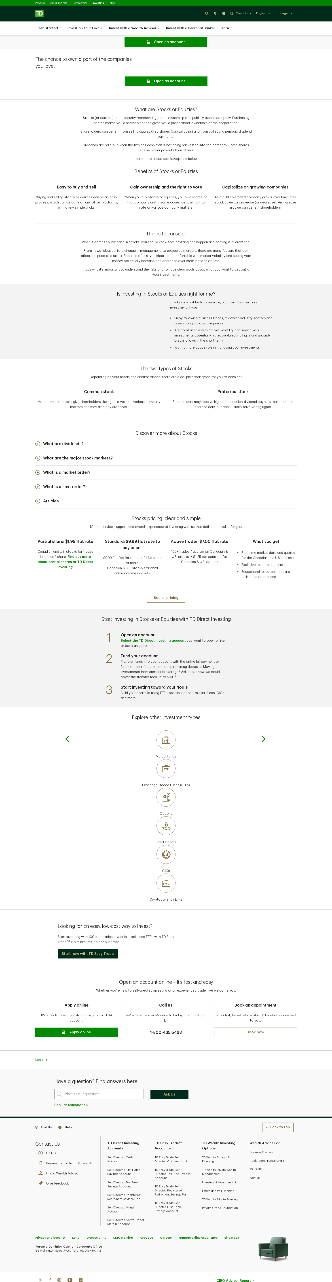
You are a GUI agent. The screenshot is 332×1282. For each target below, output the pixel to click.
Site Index (231, 1223)
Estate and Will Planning (218, 1176)
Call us (48, 1139)
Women (255, 1163)
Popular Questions (71, 1091)
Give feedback (55, 1169)
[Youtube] (70, 1266)
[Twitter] (40, 1266)
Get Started (49, 28)
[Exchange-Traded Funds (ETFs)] (166, 759)
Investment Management (219, 1168)
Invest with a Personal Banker (190, 28)
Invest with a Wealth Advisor (134, 28)
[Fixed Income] (166, 816)
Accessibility (96, 1223)
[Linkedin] (80, 1266)
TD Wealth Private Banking (220, 1185)
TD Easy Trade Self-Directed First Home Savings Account (168, 1192)
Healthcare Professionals (267, 1146)
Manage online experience (198, 1223)
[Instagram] (59, 1266)
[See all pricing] (166, 583)
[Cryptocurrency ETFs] (166, 873)
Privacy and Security (50, 1223)
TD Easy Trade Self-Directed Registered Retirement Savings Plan (171, 1176)
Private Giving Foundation (220, 1193)
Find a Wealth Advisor (60, 1159)
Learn (226, 28)
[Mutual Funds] (166, 730)
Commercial (80, 3)
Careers (166, 1223)
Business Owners (261, 1138)
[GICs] (166, 845)
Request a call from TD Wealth (67, 1149)
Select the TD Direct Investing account (153, 626)
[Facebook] (50, 1266)
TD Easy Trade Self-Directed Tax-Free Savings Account (172, 1159)
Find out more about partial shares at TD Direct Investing (65, 551)
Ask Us (169, 1080)
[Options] (166, 788)
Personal (40, 3)
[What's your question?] (99, 1080)
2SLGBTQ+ (257, 1155)
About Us (146, 1223)
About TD (115, 3)
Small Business (58, 3)
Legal (39, 1045)
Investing (98, 3)
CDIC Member (123, 1223)
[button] (207, 13)
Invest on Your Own (85, 28)
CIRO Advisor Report (234, 1266)
